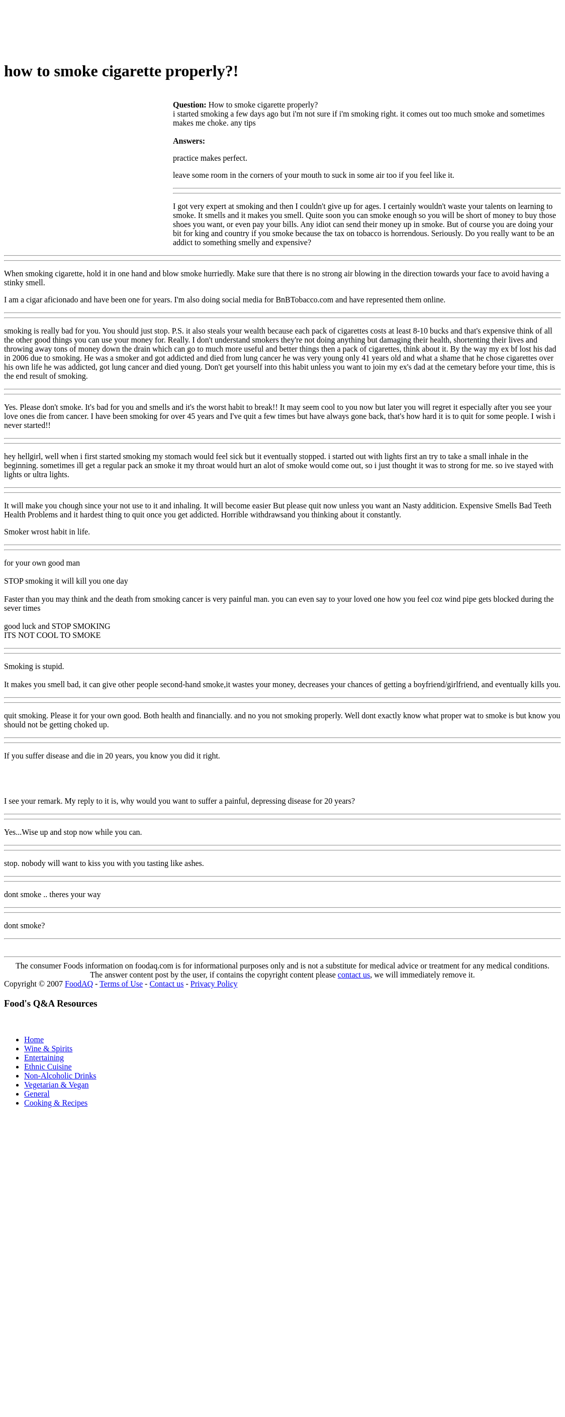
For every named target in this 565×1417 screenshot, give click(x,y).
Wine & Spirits (48, 1048)
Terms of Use (121, 983)
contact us (354, 974)
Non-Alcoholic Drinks (60, 1075)
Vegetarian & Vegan (56, 1084)
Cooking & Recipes (55, 1103)
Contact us (166, 983)
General (37, 1093)
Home (34, 1039)
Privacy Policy (214, 983)
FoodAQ (79, 983)
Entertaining (44, 1057)
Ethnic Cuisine (48, 1066)
